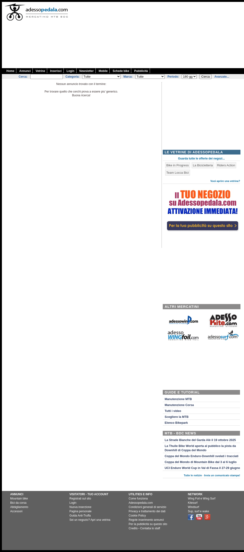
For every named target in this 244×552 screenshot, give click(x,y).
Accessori (16, 511)
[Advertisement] (158, 35)
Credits (133, 528)
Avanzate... (221, 76)
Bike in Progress (177, 165)
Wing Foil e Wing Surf (201, 498)
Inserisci (56, 71)
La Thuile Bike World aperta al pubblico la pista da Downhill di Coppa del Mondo (200, 448)
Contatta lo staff (150, 528)
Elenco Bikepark (176, 422)
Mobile (103, 71)
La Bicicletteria (203, 165)
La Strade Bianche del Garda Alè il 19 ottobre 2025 (200, 440)
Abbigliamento (19, 507)
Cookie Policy (137, 515)
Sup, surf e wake (198, 511)
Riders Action (226, 165)
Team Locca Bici (177, 172)
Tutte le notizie (193, 475)
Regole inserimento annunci (146, 519)
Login (70, 71)
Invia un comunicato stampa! (222, 475)
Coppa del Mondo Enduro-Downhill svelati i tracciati (201, 456)
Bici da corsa (18, 502)
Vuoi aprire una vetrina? (225, 181)
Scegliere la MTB (177, 417)
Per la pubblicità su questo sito (148, 524)
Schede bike (121, 71)
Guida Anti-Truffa (80, 515)
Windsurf (193, 507)
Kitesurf (193, 502)
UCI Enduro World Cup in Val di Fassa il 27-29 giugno (202, 468)
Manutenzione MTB (178, 399)
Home (10, 71)
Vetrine (40, 71)
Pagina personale (80, 511)
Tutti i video (173, 411)
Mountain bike (19, 498)
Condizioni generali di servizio (147, 507)
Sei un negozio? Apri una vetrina (89, 519)
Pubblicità (141, 71)
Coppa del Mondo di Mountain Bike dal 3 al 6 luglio (201, 462)
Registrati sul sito (80, 498)
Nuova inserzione (80, 507)
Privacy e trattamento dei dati (147, 511)
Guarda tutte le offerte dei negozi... (201, 158)
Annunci (25, 71)
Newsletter (86, 71)
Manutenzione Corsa (179, 405)
